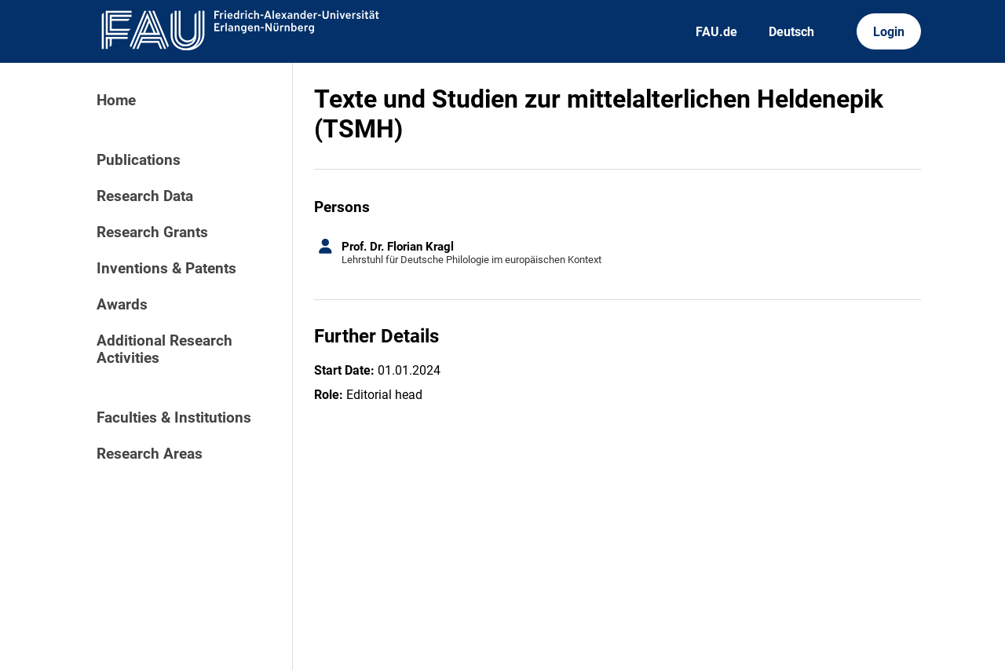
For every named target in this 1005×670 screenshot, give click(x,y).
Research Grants (152, 232)
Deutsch (791, 31)
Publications (139, 160)
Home (116, 100)
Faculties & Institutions (174, 418)
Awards (122, 304)
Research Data (145, 196)
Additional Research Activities (164, 349)
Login (888, 31)
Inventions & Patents (166, 268)
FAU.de (716, 31)
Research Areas (150, 454)
